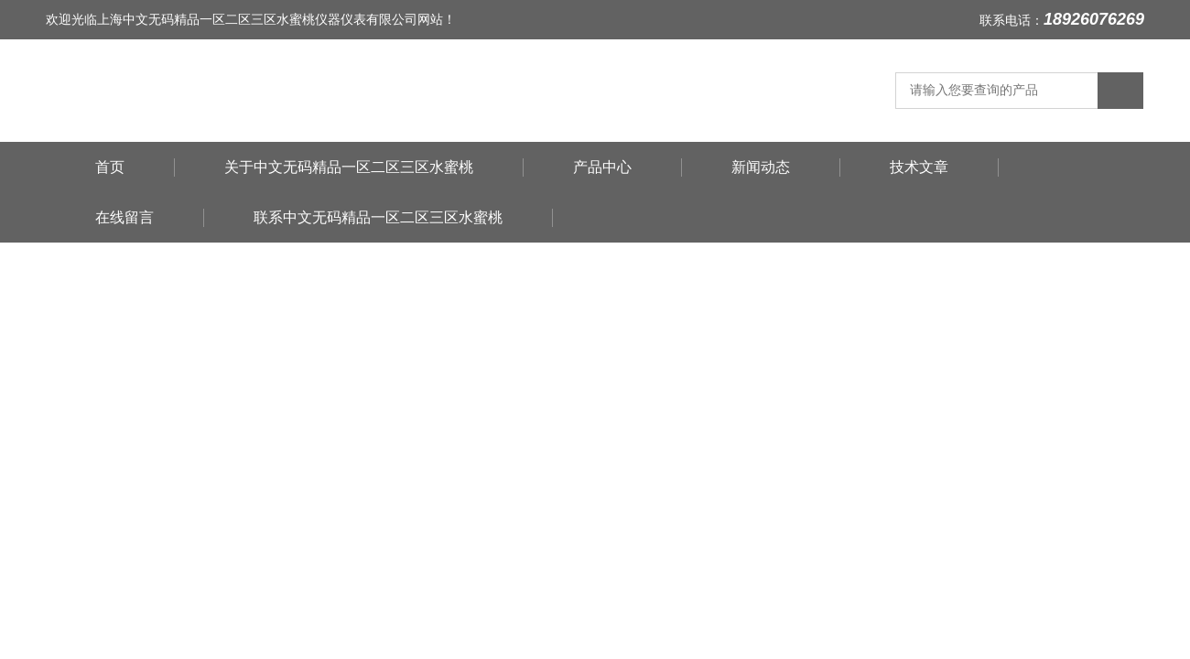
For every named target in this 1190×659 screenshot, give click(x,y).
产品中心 (602, 167)
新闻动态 (760, 167)
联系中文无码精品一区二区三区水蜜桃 (378, 217)
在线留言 (124, 217)
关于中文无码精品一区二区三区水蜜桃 (348, 167)
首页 (109, 167)
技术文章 (919, 167)
